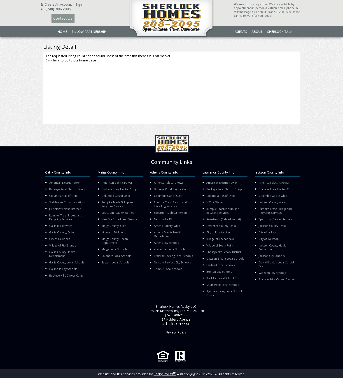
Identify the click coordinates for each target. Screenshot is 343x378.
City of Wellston (269, 239)
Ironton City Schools (219, 272)
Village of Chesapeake (220, 239)
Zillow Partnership (89, 31)
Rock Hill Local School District (225, 278)
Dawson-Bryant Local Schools (225, 259)
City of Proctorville (218, 232)
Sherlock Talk (279, 31)
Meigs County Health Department (115, 241)
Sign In (80, 4)
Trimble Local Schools (168, 269)
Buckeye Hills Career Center (67, 275)
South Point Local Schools (222, 285)
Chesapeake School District (223, 252)
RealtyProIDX (165, 374)
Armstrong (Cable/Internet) (223, 219)
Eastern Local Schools (115, 262)
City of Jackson (268, 232)
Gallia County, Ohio (61, 232)
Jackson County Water (273, 202)
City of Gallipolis (59, 239)
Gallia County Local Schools (66, 262)
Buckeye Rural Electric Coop (67, 189)
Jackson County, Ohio (272, 226)
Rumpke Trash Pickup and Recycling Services (65, 217)
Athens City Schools (166, 243)
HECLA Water (214, 202)
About (257, 31)
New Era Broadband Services (120, 219)
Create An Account (58, 4)
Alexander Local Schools (169, 249)
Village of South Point (219, 245)
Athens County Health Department (168, 234)
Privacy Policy (176, 332)
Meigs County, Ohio (114, 226)
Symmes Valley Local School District (224, 293)
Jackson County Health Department (273, 247)
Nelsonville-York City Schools (172, 262)
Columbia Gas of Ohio (63, 196)
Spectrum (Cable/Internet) (118, 213)
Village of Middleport (115, 232)
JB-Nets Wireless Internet (65, 209)
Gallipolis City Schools (63, 269)
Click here (53, 60)
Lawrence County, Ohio (221, 226)
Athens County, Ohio (167, 226)
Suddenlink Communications (67, 202)
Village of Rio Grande (62, 245)
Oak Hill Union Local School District (276, 264)
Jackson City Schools (272, 256)
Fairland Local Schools (220, 265)
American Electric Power (64, 183)
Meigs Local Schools (114, 249)
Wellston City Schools (272, 273)
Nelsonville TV (163, 219)
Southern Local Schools (116, 256)
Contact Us (62, 18)
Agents (241, 31)
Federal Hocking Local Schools (173, 256)
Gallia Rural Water (60, 226)
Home (62, 31)
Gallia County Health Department (62, 254)
